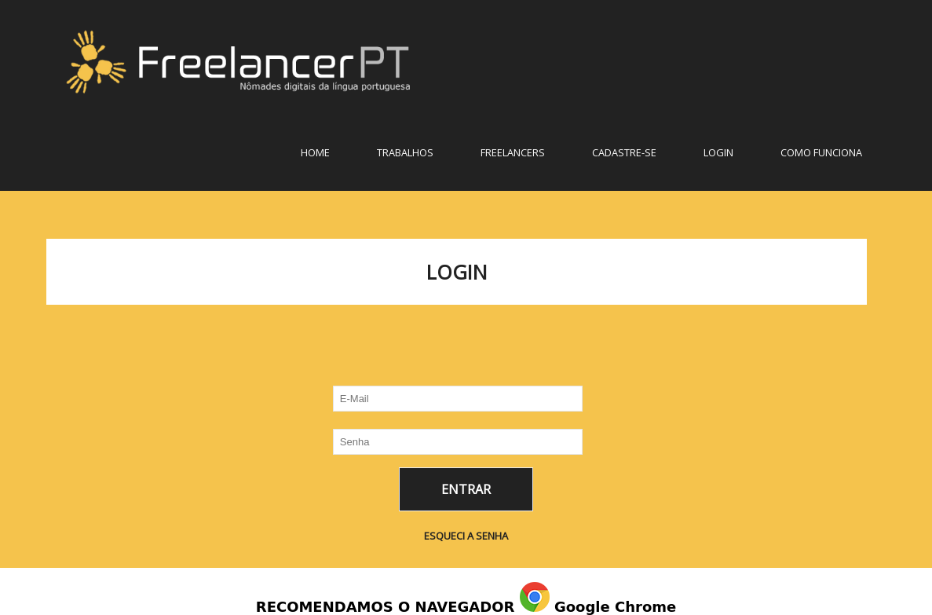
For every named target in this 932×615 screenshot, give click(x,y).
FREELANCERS (513, 152)
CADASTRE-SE (624, 152)
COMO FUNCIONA (821, 152)
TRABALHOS (405, 152)
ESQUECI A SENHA (466, 536)
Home (315, 152)
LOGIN (718, 152)
